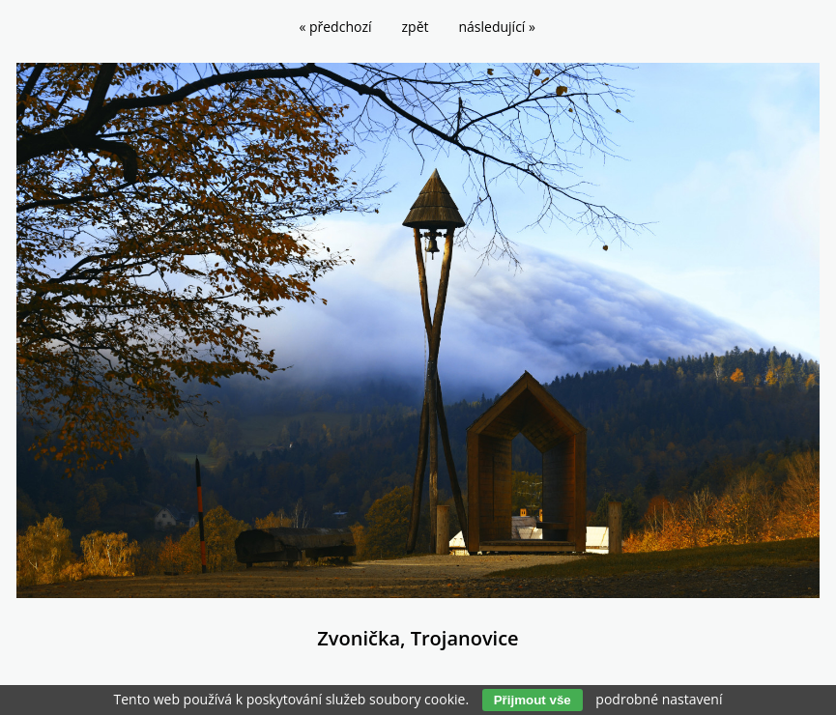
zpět (415, 26)
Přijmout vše (532, 700)
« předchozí (335, 26)
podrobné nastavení (658, 699)
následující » (497, 26)
